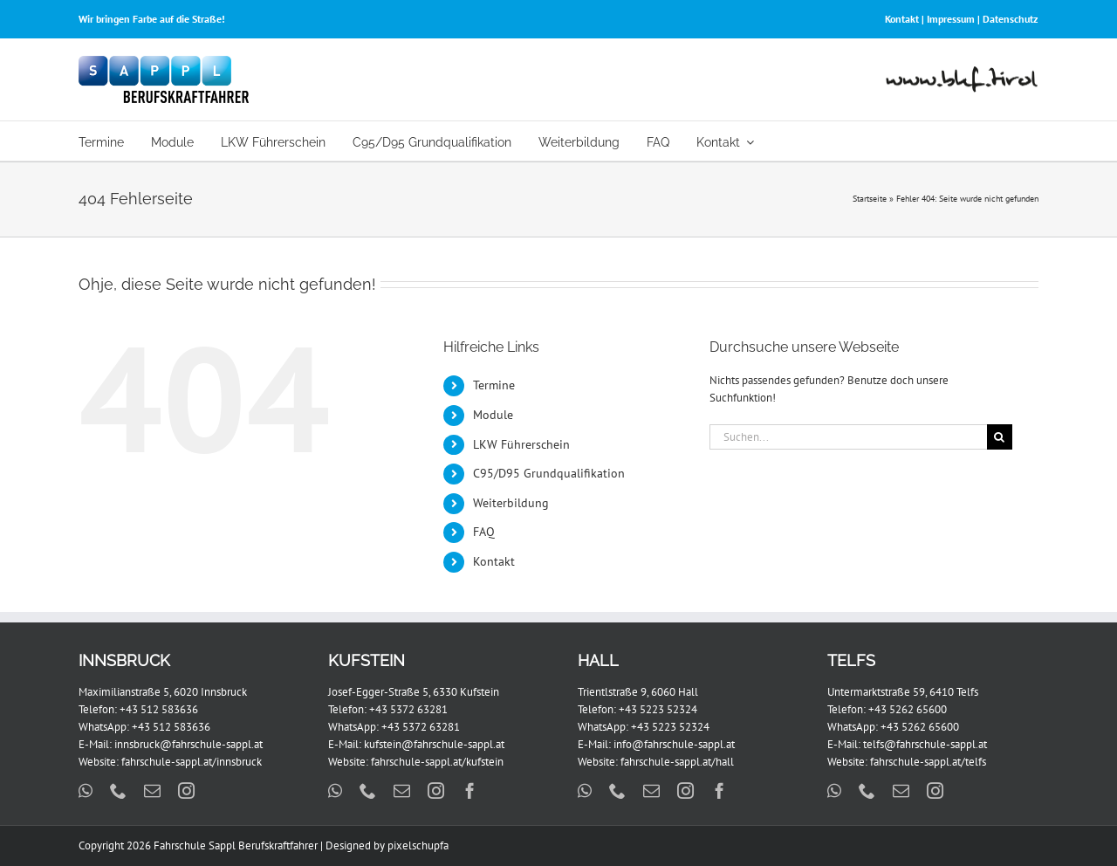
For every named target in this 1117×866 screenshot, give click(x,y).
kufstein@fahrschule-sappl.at (434, 744)
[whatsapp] (86, 790)
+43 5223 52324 (658, 709)
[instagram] (186, 790)
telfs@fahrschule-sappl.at (925, 744)
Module (493, 415)
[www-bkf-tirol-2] (962, 72)
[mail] (152, 790)
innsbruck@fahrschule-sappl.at (188, 744)
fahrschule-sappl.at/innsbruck (191, 761)
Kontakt (902, 18)
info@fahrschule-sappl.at (674, 744)
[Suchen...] (848, 437)
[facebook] (470, 790)
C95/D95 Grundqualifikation (549, 473)
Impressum (951, 18)
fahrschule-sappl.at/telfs (928, 761)
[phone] (118, 790)
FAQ (484, 532)
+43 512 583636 (159, 709)
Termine (494, 385)
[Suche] (999, 437)
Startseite (870, 198)
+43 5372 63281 (408, 709)
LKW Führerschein (521, 444)
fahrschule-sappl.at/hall (677, 761)
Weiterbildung (511, 503)
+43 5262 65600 (907, 709)
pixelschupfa (418, 845)
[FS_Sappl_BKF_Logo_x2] (164, 61)
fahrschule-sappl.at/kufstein (437, 761)
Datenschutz (1010, 18)
